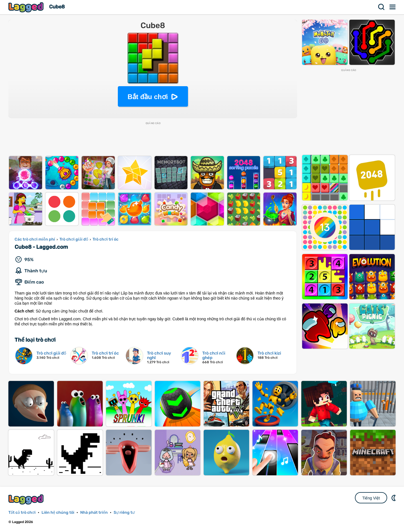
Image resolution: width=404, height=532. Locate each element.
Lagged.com (26, 499)
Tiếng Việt (371, 498)
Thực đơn (392, 7)
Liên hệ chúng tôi (58, 512)
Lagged (26, 7)
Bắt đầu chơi (148, 97)
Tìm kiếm (381, 7)
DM (394, 497)
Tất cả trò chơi (22, 512)
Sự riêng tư (124, 512)
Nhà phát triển (94, 512)
